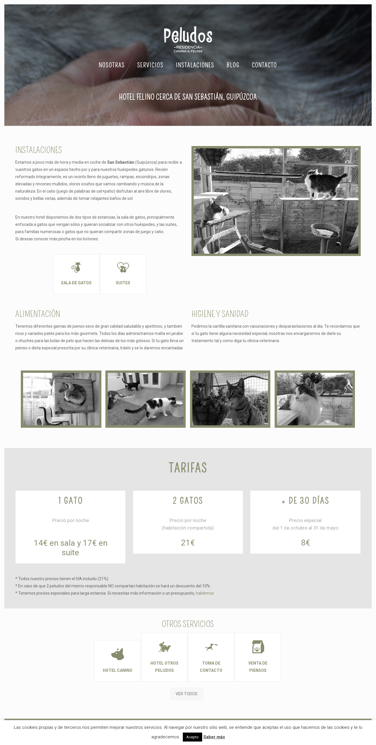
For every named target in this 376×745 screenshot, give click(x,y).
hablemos (205, 593)
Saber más (214, 737)
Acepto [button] (192, 737)
